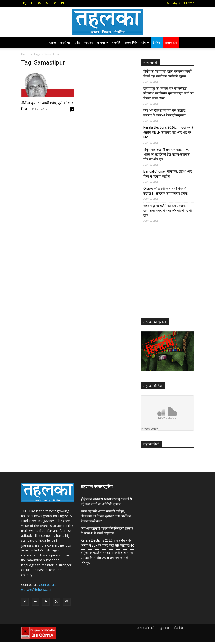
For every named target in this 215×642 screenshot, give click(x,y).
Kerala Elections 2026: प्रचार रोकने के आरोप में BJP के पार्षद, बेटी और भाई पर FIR (168, 132)
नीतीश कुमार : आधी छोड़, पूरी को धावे (47, 103)
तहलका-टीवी (171, 42)
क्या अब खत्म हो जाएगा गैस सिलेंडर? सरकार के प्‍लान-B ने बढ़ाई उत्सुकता (164, 113)
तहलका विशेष (130, 42)
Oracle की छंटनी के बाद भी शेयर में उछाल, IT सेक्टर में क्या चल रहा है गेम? (166, 191)
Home (25, 54)
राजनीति (116, 42)
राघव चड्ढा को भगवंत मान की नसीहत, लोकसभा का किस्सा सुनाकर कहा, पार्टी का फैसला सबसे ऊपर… (168, 93)
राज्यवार (102, 42)
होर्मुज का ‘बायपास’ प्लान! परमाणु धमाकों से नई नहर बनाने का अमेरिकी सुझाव (167, 73)
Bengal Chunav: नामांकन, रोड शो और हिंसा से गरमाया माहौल (167, 174)
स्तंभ (145, 42)
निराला (24, 108)
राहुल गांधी (163, 628)
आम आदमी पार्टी (145, 628)
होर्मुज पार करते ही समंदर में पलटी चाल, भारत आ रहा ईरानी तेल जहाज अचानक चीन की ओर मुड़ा (166, 154)
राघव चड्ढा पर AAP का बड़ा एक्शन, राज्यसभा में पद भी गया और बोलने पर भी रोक (167, 210)
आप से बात (65, 42)
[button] (24, 3)
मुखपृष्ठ (52, 42)
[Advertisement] (176, 274)
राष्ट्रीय (77, 42)
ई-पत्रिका (157, 42)
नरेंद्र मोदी (178, 628)
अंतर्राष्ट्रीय (88, 42)
